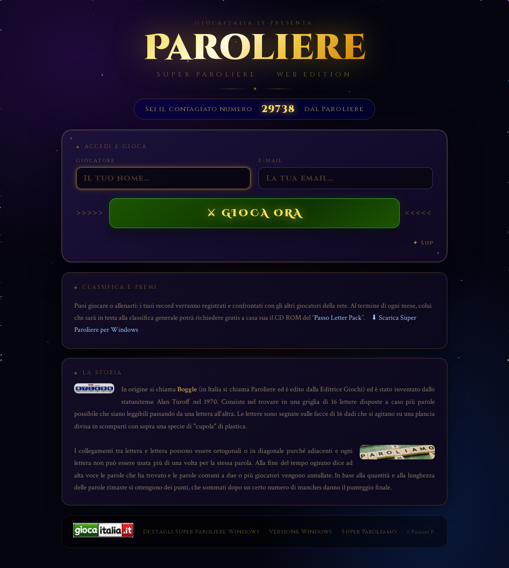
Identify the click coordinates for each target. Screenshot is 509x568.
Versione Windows (301, 531)
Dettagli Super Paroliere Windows (201, 531)
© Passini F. (421, 531)
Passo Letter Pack (338, 317)
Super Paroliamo (369, 531)
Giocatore (96, 160)
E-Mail (270, 160)
